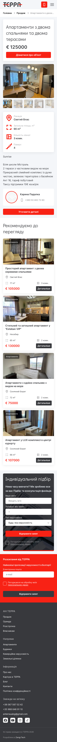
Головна (7, 13)
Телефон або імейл (14, 506)
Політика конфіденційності (16, 691)
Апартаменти (10, 644)
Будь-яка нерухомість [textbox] (20, 522)
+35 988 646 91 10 (13, 709)
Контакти (7, 686)
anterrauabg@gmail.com (15, 714)
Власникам (9, 631)
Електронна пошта (12, 569)
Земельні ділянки (12, 658)
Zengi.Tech (20, 737)
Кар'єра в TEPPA (11, 677)
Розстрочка (9, 626)
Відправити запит (28, 533)
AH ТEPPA (9, 611)
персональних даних (20, 544)
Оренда (7, 621)
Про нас (7, 672)
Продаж (21, 13)
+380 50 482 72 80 (32, 200)
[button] (51, 81)
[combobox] (28, 523)
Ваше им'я (10, 495)
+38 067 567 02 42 (13, 704)
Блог (5, 681)
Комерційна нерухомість (16, 654)
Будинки (7, 649)
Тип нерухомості (13, 517)
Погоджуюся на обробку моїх (24, 541)
